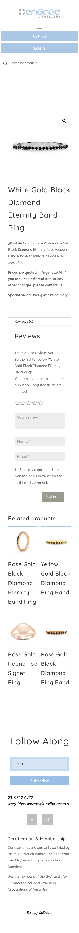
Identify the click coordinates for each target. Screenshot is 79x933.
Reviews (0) (24, 321)
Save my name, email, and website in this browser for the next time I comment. (38, 476)
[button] (64, 121)
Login (39, 48)
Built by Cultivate (39, 913)
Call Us (39, 36)
